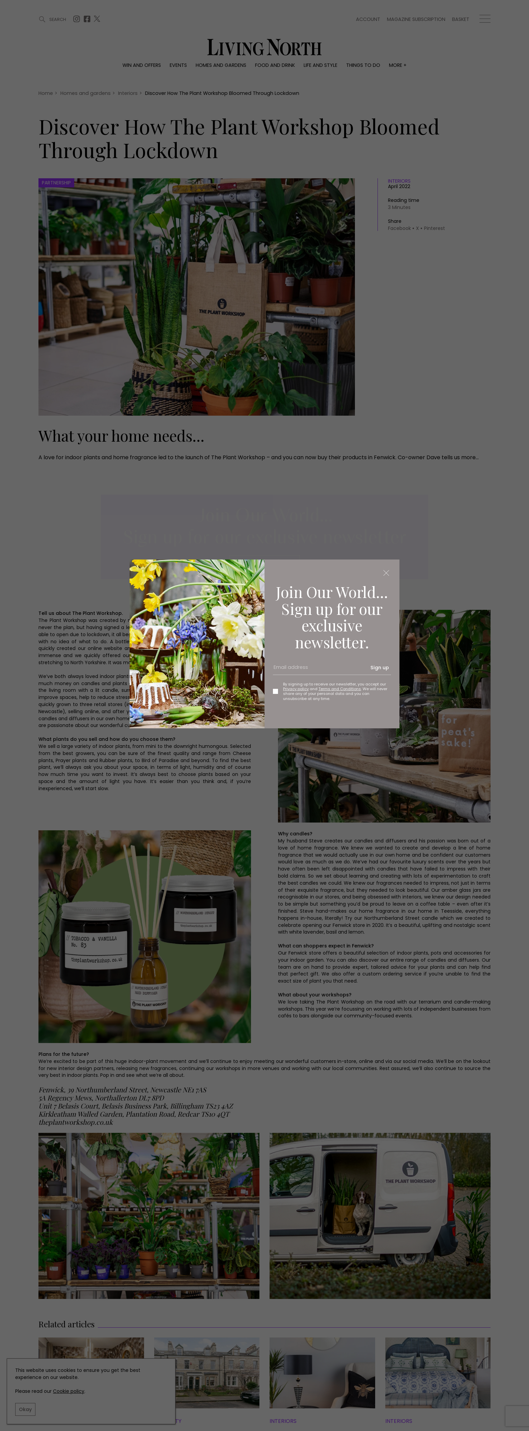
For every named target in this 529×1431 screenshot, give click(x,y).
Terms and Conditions (339, 689)
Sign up (379, 667)
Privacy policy (296, 689)
